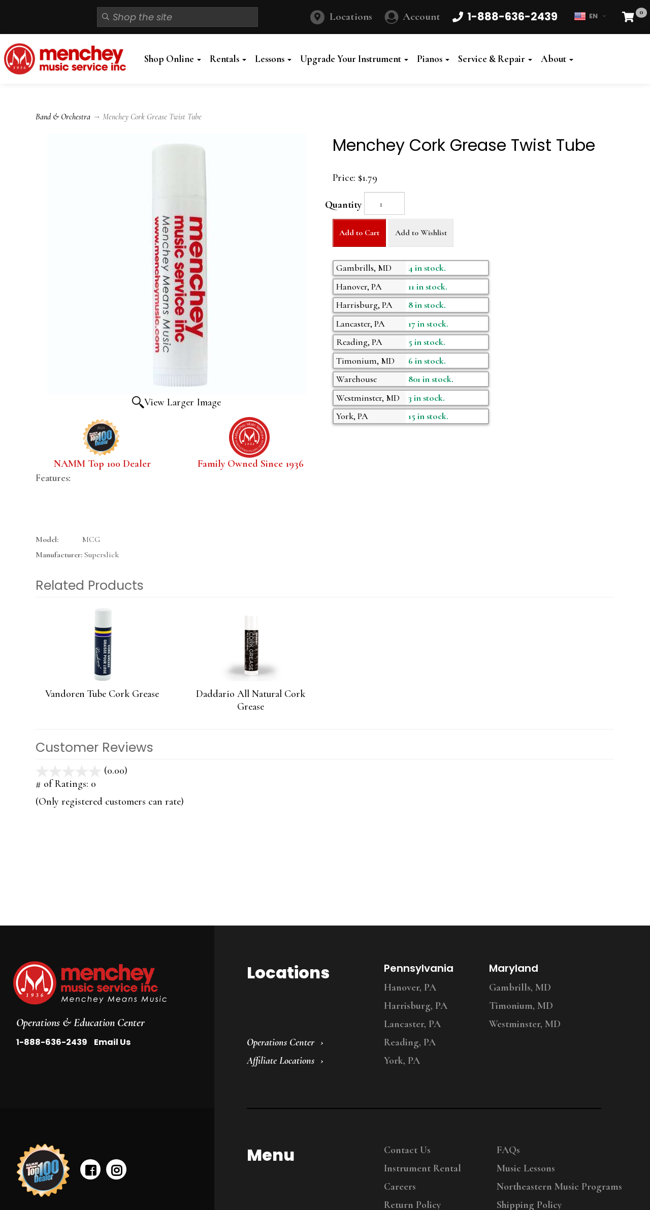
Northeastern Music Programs (559, 1187)
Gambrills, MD (520, 987)
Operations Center (280, 1042)
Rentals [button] (228, 59)
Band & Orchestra (63, 117)
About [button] (557, 59)
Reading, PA (410, 1042)
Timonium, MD (521, 1006)
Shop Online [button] (172, 59)
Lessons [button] (273, 59)
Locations (351, 16)
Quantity (343, 205)
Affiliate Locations (280, 1061)
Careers (400, 1187)
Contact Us (407, 1150)
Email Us (112, 1042)
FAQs (508, 1150)
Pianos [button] (433, 59)
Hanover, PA (410, 987)
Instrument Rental (422, 1168)
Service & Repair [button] (495, 59)
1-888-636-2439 (51, 1042)
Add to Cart (359, 233)
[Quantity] (384, 203)
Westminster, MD (525, 1024)
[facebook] (90, 1169)
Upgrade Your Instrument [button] (354, 59)
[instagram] (116, 1169)
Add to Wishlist (421, 233)
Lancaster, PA (412, 1024)
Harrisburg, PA (415, 1006)
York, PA (402, 1061)
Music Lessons (526, 1168)
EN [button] (590, 16)
